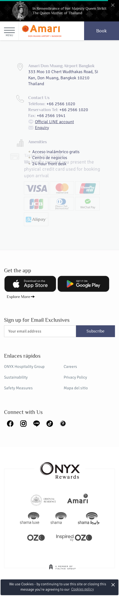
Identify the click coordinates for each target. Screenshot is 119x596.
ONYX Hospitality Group (24, 366)
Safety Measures (18, 388)
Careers (70, 366)
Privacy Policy (75, 377)
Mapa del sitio (76, 388)
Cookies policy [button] (82, 589)
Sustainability (16, 377)
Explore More (18, 296)
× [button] (113, 585)
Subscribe (95, 331)
